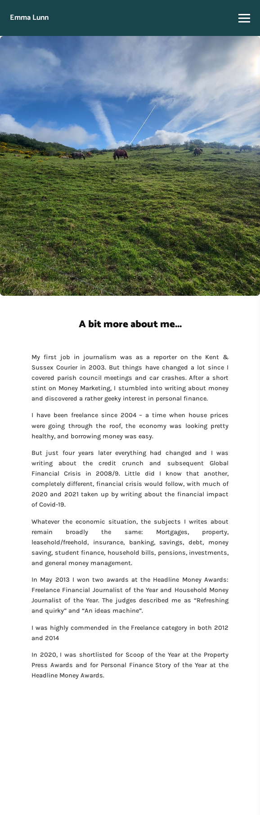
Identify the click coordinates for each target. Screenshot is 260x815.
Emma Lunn (29, 18)
